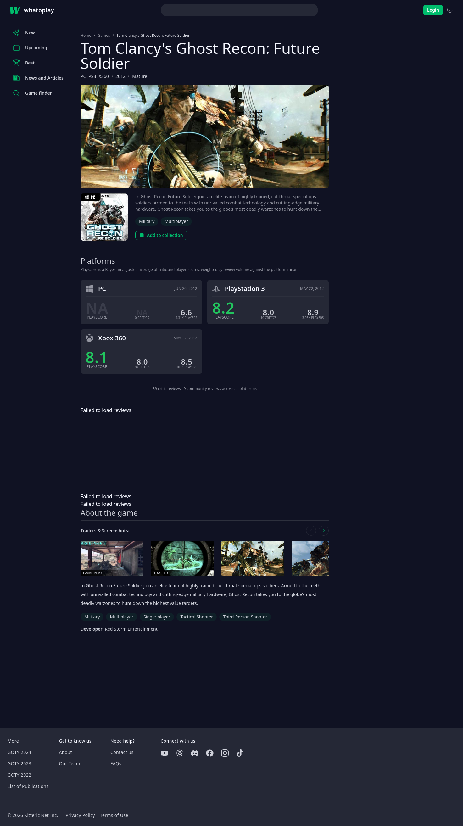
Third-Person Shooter (245, 617)
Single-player (156, 617)
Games (104, 35)
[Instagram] (225, 753)
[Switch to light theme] (450, 10)
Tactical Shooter (196, 617)
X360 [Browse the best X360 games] (104, 76)
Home (86, 35)
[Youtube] (164, 753)
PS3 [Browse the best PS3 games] (92, 76)
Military (146, 221)
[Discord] (194, 753)
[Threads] (179, 753)
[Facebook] (210, 753)
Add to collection (161, 235)
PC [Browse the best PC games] (83, 76)
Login (433, 10)
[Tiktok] (240, 753)
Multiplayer (176, 221)
